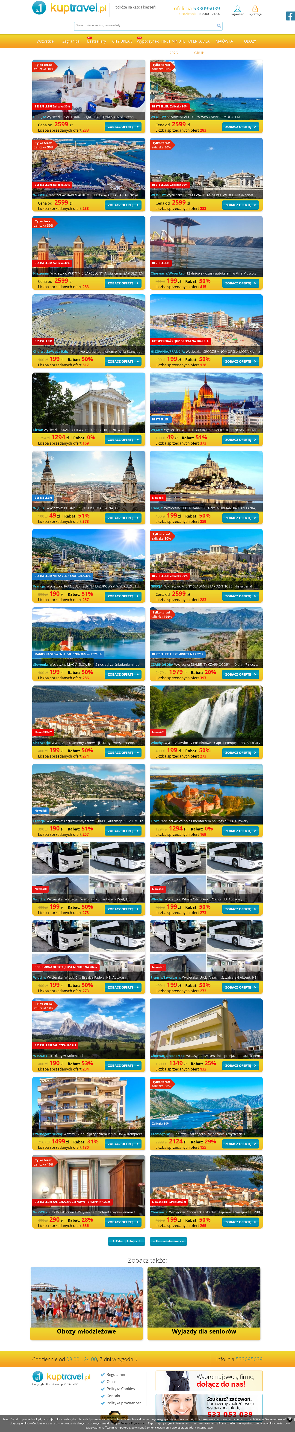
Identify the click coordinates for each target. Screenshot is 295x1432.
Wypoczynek (148, 40)
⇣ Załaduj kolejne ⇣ (126, 1241)
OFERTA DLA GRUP (198, 43)
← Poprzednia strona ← (169, 1241)
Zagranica (71, 41)
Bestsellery (96, 40)
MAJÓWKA (224, 41)
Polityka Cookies (121, 1388)
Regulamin (116, 1374)
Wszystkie (45, 41)
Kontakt (113, 1395)
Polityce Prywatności (134, 1423)
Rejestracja (255, 11)
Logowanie (237, 11)
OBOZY (250, 41)
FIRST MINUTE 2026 (173, 43)
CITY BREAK (122, 41)
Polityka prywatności (124, 1403)
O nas (112, 1381)
